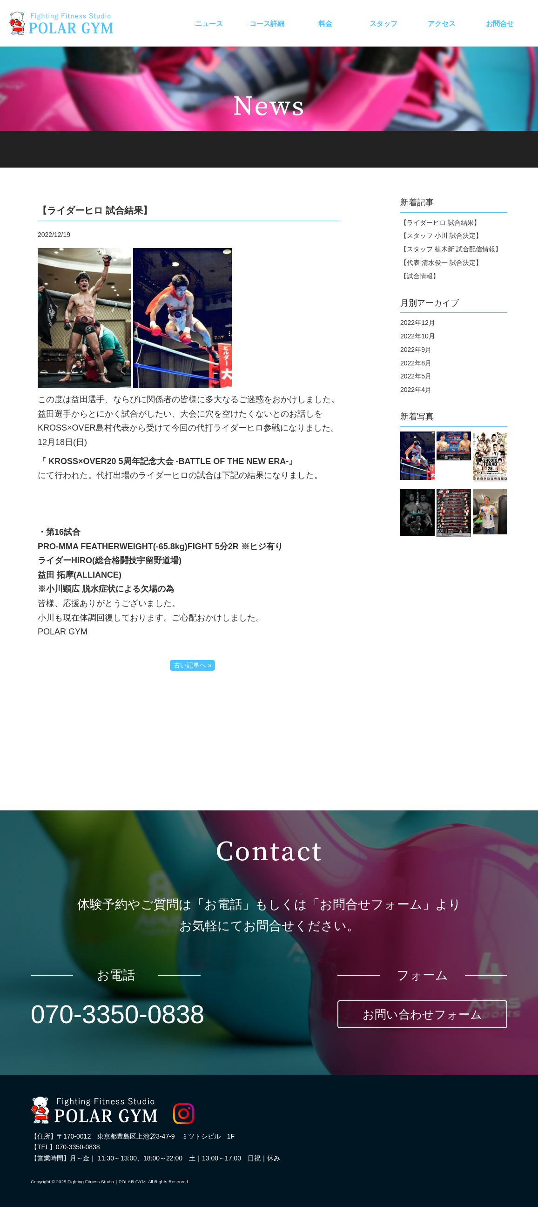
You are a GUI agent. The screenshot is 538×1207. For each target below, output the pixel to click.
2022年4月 (415, 389)
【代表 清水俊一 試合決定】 (441, 262)
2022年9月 (415, 349)
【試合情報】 (419, 276)
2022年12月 (417, 322)
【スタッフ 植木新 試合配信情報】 (451, 249)
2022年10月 (417, 336)
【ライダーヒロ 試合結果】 (440, 222)
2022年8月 (415, 363)
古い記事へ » (193, 665)
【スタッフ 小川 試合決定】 (441, 235)
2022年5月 (415, 376)
